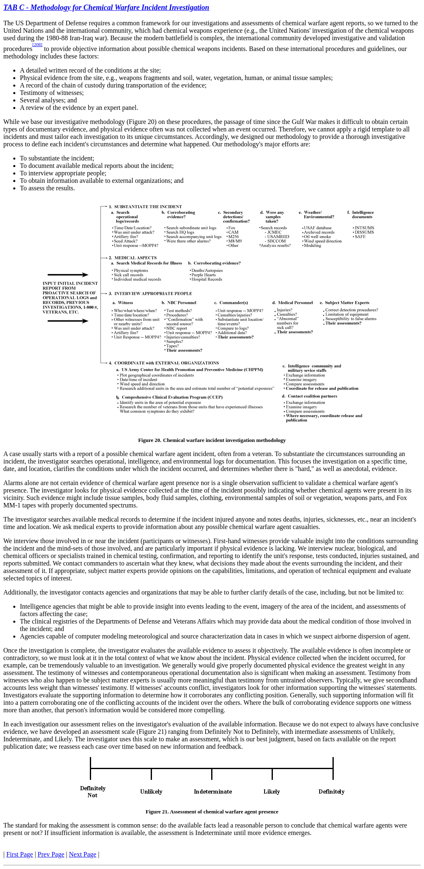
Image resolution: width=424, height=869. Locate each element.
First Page (19, 854)
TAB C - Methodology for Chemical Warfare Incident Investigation (106, 7)
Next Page (82, 854)
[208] (37, 44)
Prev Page (51, 854)
